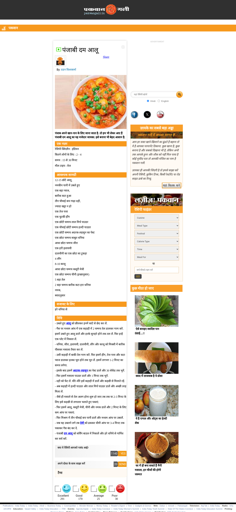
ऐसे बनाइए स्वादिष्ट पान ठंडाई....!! (147, 331)
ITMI (64, 509)
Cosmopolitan (70, 506)
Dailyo (162, 506)
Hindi (153, 101)
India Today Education (49, 509)
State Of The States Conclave (180, 509)
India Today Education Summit (209, 509)
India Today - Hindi (36, 506)
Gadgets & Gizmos (143, 506)
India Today (20, 506)
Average (99, 495)
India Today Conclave (101, 509)
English (165, 101)
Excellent (63, 495)
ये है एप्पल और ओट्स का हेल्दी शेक (151, 420)
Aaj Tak (204, 506)
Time (130, 506)
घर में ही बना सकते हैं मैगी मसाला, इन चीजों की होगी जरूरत (148, 470)
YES (123, 453)
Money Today (102, 506)
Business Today (54, 506)
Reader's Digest (118, 506)
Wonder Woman (86, 506)
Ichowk (171, 506)
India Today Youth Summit (153, 509)
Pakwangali (182, 506)
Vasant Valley (30, 509)
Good (79, 495)
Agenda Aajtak (82, 509)
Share (106, 56)
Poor (115, 495)
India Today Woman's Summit (126, 509)
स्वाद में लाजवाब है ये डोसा (149, 375)
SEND (122, 464)
